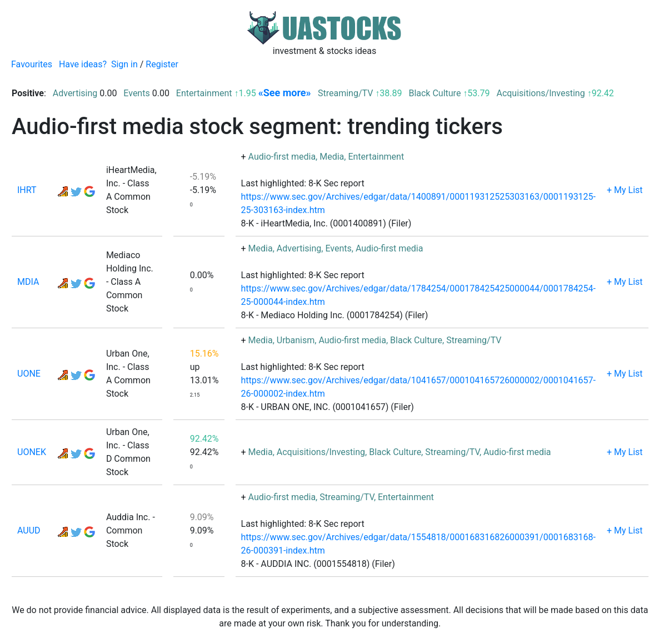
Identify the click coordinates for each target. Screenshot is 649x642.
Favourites (31, 64)
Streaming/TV (345, 93)
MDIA (28, 281)
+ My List (625, 190)
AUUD (29, 530)
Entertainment (204, 93)
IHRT (27, 190)
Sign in (124, 64)
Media (331, 156)
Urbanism (296, 340)
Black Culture (434, 93)
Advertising (75, 93)
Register (162, 64)
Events (136, 93)
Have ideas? (83, 64)
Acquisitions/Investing (540, 93)
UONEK (31, 452)
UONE (29, 373)
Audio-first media (282, 156)
